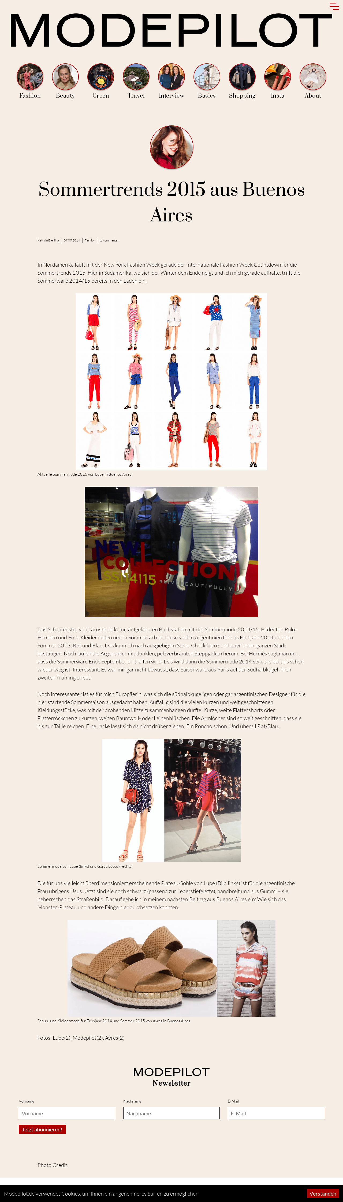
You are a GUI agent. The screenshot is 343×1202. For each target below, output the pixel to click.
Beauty (65, 81)
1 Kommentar (109, 240)
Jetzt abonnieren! (42, 1129)
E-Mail (233, 1101)
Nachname (132, 1101)
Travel (136, 81)
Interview (171, 81)
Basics (206, 81)
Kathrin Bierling (48, 240)
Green (100, 81)
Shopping (242, 81)
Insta (277, 81)
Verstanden (323, 1193)
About (313, 81)
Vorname (26, 1101)
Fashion (30, 81)
